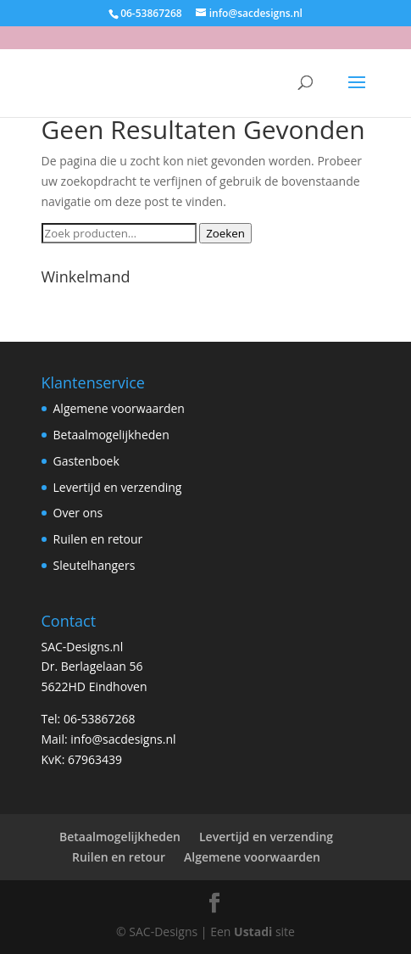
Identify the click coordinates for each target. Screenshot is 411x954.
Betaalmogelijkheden (111, 435)
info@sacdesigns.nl (122, 739)
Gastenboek (86, 461)
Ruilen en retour (98, 539)
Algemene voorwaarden (119, 408)
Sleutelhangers (94, 565)
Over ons (78, 513)
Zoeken (225, 233)
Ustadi (253, 931)
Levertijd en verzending (117, 487)
